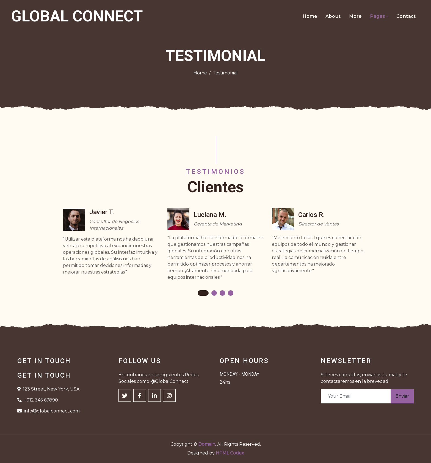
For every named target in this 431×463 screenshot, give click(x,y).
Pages (377, 16)
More (355, 16)
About (333, 16)
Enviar (402, 396)
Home (310, 16)
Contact (406, 16)
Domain (206, 444)
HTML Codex (230, 453)
